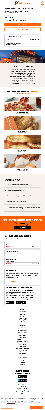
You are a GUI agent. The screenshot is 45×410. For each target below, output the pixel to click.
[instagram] (24, 371)
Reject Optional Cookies (36, 407)
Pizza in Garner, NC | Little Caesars (18, 8)
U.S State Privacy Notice (22, 390)
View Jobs (13, 281)
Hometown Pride (22, 318)
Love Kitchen (22, 346)
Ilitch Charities (22, 353)
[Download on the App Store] (10, 302)
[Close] (42, 398)
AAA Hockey (22, 352)
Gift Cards (22, 321)
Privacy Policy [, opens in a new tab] (18, 404)
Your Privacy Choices (7, 407)
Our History (22, 316)
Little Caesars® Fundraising (22, 348)
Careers (22, 327)
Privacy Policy (22, 386)
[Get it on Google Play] (21, 302)
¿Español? (22, 393)
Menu (22, 313)
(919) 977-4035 (8, 17)
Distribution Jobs (22, 332)
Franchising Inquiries (22, 339)
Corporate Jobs (22, 330)
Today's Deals (22, 311)
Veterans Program (22, 350)
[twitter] (20, 371)
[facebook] (17, 371)
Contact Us (22, 360)
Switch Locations (22, 29)
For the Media (22, 362)
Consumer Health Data (22, 388)
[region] (22, 403)
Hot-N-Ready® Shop (22, 320)
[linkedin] (27, 371)
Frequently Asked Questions (22, 359)
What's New (22, 364)
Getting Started (23, 337)
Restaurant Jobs (22, 328)
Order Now (22, 228)
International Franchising (22, 341)
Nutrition (22, 314)
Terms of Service (22, 384)
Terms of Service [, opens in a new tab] (11, 404)
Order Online (22, 24)
